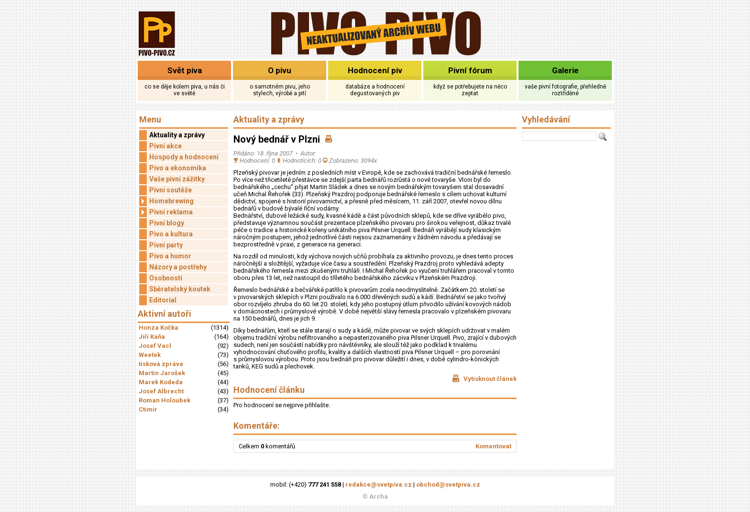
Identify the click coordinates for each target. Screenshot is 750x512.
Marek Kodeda (161, 382)
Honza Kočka (158, 327)
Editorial (162, 300)
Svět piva (184, 70)
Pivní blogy (166, 223)
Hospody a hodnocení (184, 157)
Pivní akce (165, 146)
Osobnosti (165, 278)
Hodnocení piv (375, 70)
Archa (378, 496)
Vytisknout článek (484, 378)
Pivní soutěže (170, 190)
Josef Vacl (155, 345)
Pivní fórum (470, 70)
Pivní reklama (166, 212)
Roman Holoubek (164, 400)
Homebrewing (166, 201)
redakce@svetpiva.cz (378, 484)
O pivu (279, 70)
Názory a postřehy (178, 267)
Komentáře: (256, 426)
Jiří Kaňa (152, 336)
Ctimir (148, 409)
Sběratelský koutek (179, 289)
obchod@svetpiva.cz (448, 484)
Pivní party (166, 245)
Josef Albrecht (161, 391)
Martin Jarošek (162, 373)
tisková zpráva (161, 363)
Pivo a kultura (171, 234)
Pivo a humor (170, 256)
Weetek (150, 354)
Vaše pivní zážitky (177, 179)
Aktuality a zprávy (177, 135)
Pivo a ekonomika (177, 168)
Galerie (565, 70)
